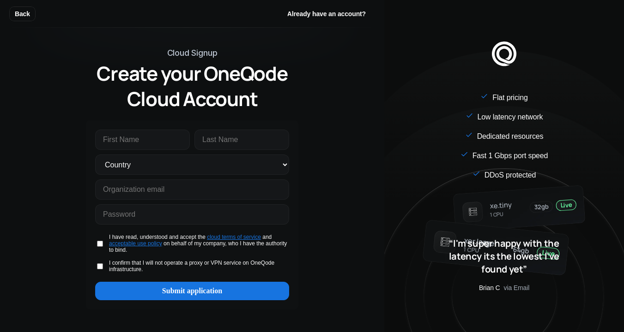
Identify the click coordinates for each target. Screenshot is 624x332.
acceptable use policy (135, 243)
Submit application (192, 291)
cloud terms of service (234, 237)
